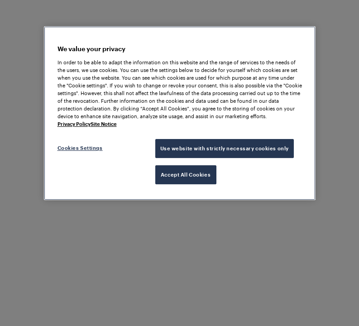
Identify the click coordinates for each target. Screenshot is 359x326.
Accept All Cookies (186, 174)
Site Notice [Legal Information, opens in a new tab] (104, 124)
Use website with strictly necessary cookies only (224, 148)
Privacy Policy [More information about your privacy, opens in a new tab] (74, 124)
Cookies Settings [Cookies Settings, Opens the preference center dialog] (80, 148)
